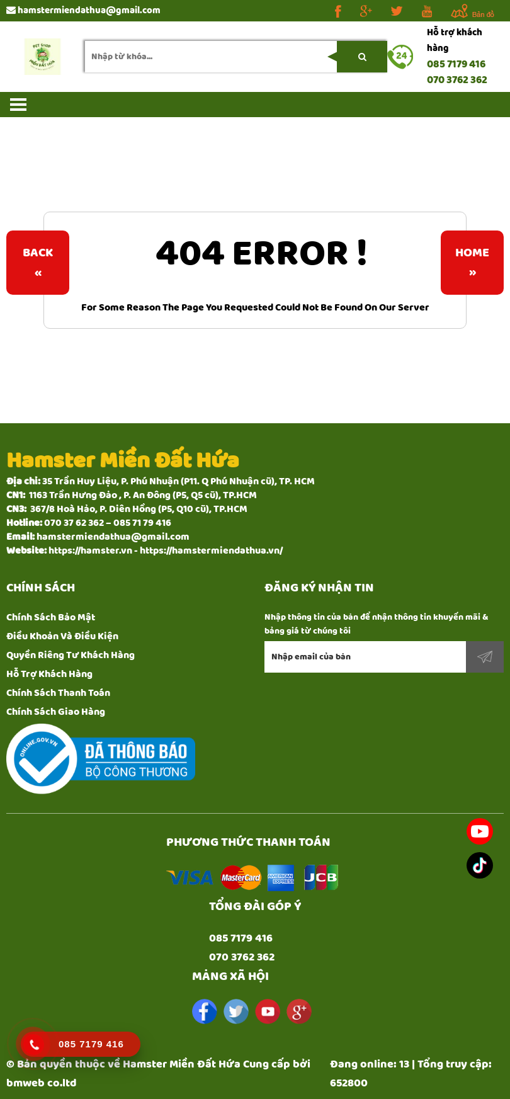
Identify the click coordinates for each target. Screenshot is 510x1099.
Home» (472, 262)
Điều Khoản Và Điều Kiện (62, 636)
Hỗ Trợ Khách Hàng (49, 674)
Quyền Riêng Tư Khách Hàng (70, 655)
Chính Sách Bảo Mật (50, 617)
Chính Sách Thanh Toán (58, 693)
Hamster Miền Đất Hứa (182, 1064)
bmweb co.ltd (41, 1083)
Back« (38, 262)
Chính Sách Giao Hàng (55, 712)
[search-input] (236, 56)
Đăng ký (485, 657)
